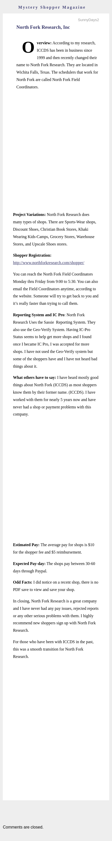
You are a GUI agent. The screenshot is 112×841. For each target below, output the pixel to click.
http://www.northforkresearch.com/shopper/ (48, 262)
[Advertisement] (56, 151)
